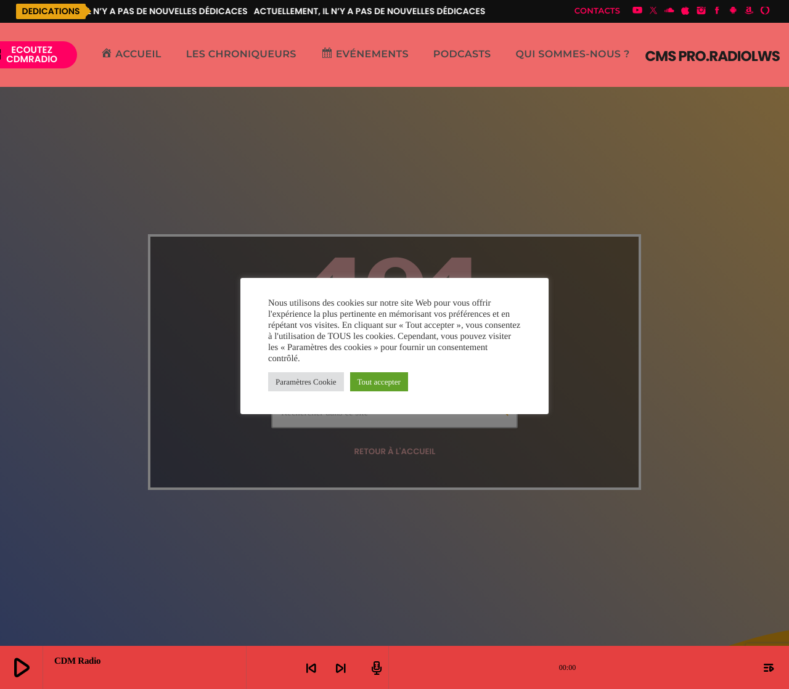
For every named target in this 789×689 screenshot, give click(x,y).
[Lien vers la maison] (712, 55)
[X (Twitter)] (653, 11)
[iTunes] (685, 11)
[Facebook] (717, 11)
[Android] (733, 11)
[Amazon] (749, 11)
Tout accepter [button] (379, 381)
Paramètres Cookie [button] (306, 381)
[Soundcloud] (669, 11)
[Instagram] (701, 11)
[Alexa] (765, 11)
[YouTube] (637, 11)
